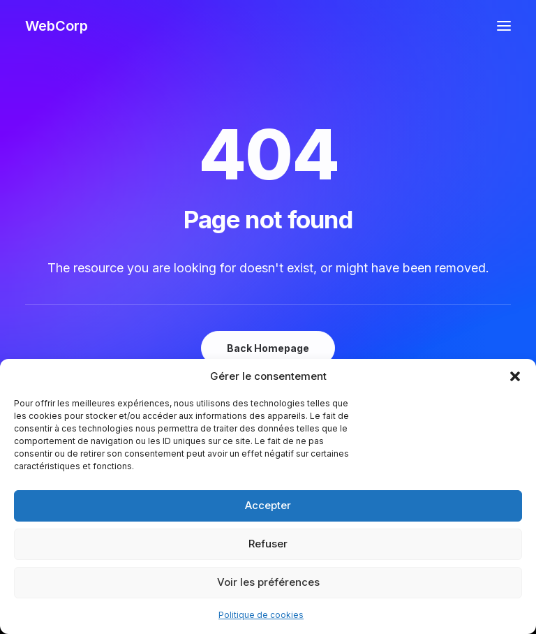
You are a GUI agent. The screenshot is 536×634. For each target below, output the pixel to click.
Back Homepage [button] (268, 348)
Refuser (268, 543)
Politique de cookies (261, 615)
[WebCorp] (56, 26)
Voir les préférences (268, 582)
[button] (515, 376)
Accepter (268, 505)
